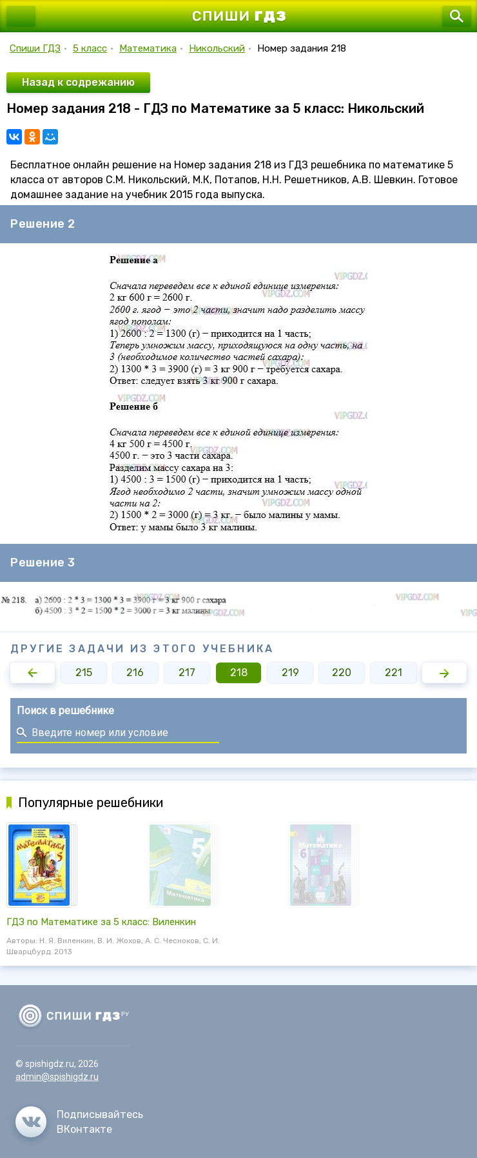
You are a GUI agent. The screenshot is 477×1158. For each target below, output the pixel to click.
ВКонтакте (84, 1129)
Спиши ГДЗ (35, 48)
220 (341, 672)
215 (83, 672)
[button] (32, 673)
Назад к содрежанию (78, 82)
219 (290, 672)
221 (393, 672)
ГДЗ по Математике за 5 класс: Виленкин (101, 922)
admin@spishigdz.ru (57, 1077)
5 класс (90, 48)
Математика (148, 48)
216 (135, 672)
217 (187, 672)
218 (239, 672)
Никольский (217, 48)
